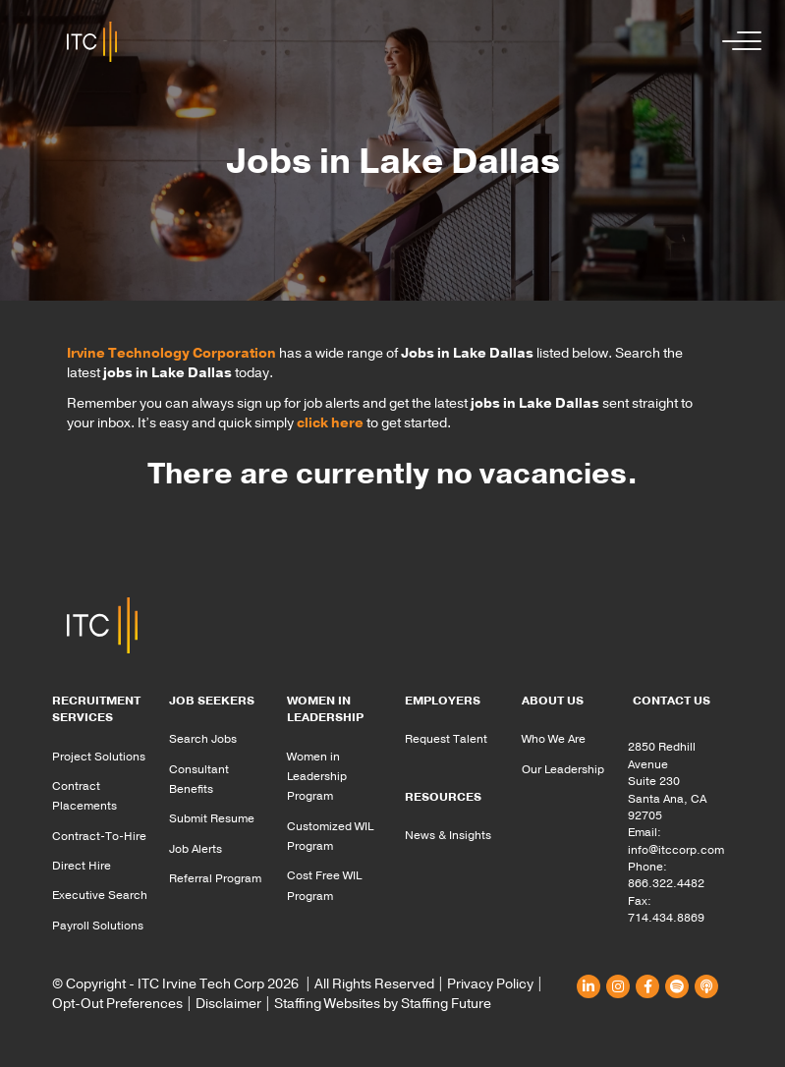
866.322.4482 (666, 883)
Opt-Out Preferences (117, 1003)
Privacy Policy (490, 984)
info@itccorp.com (676, 850)
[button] (736, 42)
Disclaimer (228, 1003)
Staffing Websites (327, 1003)
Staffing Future (446, 1003)
